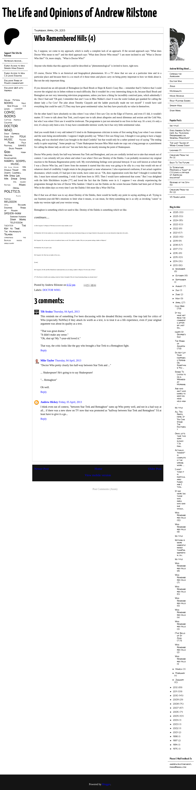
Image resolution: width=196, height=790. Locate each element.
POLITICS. (12, 191)
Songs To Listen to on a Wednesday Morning (180, 378)
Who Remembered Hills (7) (180, 578)
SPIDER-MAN (12, 213)
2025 (176, 216)
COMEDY (18, 109)
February (180, 673)
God (7, 151)
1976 (175, 748)
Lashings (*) (175, 150)
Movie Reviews (177, 95)
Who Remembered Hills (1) (180, 660)
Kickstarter (10, 158)
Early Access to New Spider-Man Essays (14, 67)
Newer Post (41, 468)
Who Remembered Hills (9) (180, 528)
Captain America (12, 119)
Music (22, 184)
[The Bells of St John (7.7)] (180, 637)
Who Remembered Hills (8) (180, 567)
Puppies (7, 199)
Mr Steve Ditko (15, 178)
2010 (176, 695)
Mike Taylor (47, 360)
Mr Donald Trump (15, 168)
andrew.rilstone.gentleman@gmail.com (181, 765)
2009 (176, 699)
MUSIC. (15, 164)
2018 (175, 244)
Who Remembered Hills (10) (180, 516)
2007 (176, 707)
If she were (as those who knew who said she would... (180, 500)
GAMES (22, 145)
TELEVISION (16, 222)
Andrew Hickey (49, 402)
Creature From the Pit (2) (179, 191)
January (179, 679)
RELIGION (10, 201)
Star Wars (18, 219)
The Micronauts (12, 231)
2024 (176, 220)
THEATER (8, 225)
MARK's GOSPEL (15, 161)
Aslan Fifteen (12, 100)
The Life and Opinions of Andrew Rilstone (79, 13)
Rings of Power (15, 209)
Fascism (22, 139)
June (178, 294)
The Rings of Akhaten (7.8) (180, 344)
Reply (44, 350)
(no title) (174, 125)
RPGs (6, 205)
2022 (176, 228)
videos (19, 240)
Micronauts (175, 91)
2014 (175, 261)
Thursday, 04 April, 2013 (66, 311)
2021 (175, 232)
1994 (175, 744)
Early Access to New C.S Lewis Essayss (14, 74)
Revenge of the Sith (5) (179, 183)
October (179, 275)
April (178, 302)
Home (98, 468)
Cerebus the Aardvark (176, 75)
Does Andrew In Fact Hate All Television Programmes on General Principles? (180, 134)
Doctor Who (176, 81)
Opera (16, 188)
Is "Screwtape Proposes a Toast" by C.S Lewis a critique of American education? (180, 172)
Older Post (154, 468)
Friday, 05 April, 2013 (70, 402)
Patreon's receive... (13, 60)
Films (11, 142)
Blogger (106, 784)
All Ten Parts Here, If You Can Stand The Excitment (180, 420)
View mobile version (98, 475)
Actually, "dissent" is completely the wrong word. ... (180, 458)
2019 (175, 240)
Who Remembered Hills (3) (180, 625)
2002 (176, 728)
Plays (18, 196)
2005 (176, 715)
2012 (175, 687)
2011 (175, 691)
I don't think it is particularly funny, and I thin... (180, 478)
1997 (175, 740)
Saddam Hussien (18, 216)
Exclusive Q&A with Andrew (13, 89)
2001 (176, 732)
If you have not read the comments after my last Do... (180, 320)
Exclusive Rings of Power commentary (14, 81)
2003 (176, 724)
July (177, 290)
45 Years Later (177, 197)
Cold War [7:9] (179, 307)
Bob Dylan (12, 105)
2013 (175, 265)
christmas (8, 237)
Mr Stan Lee (12, 175)
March (179, 669)
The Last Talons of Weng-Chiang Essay (180, 144)
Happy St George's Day (180, 334)
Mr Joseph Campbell (15, 171)
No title (179, 407)
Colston (8, 122)
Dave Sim (8, 136)
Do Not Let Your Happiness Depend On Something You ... (180, 360)
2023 (176, 224)
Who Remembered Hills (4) (180, 613)
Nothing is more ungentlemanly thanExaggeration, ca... (180, 548)
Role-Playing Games (180, 100)
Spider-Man (176, 105)
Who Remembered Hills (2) (180, 648)
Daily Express (11, 133)
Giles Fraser (15, 148)
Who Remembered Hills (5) (180, 602)
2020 (176, 236)
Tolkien (8, 234)
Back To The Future (179, 162)
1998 (175, 736)
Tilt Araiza (47, 311)
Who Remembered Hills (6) (180, 590)
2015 (175, 257)
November (180, 268)
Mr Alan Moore (11, 167)
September (180, 279)
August (179, 286)
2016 (176, 253)
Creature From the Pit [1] (179, 156)
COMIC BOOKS (10, 114)
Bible (24, 103)
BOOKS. (8, 103)
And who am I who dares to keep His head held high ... (180, 396)
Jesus (172, 86)
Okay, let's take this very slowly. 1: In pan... (180, 439)
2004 (176, 720)
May (177, 298)
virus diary (9, 243)
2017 (175, 248)
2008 (176, 703)
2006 (176, 711)
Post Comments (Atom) (105, 489)
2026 (176, 212)
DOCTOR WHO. (52, 290)
